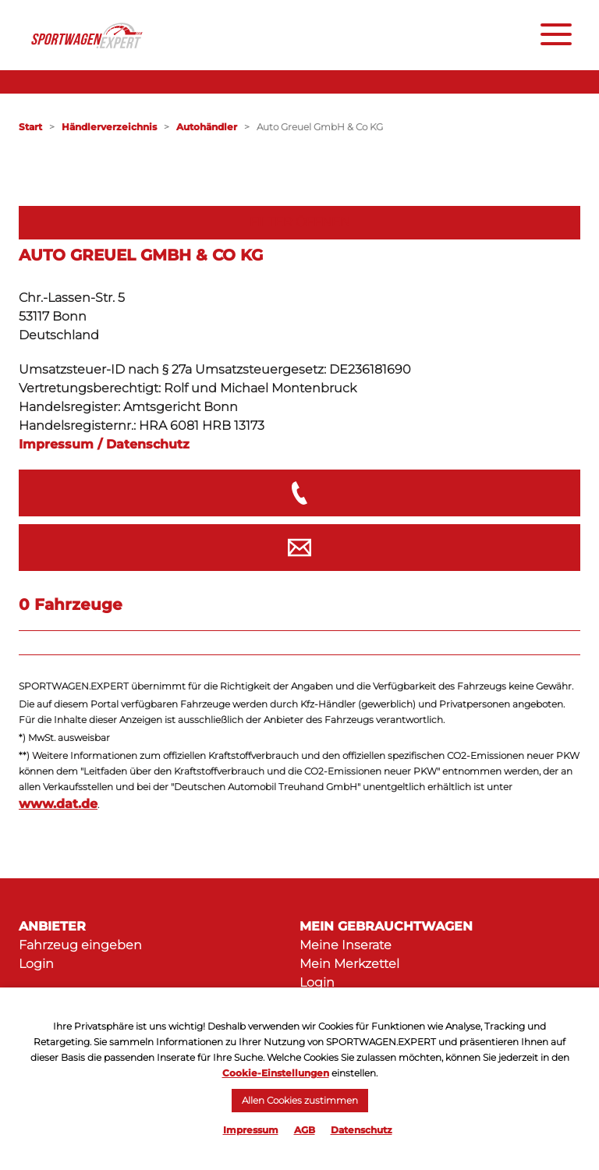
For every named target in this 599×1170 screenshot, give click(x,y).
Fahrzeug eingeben (80, 945)
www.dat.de (58, 803)
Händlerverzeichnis (109, 127)
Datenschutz (361, 1130)
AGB (304, 1130)
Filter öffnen (300, 221)
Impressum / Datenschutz (104, 444)
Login (36, 963)
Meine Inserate (346, 945)
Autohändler (206, 127)
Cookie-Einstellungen (275, 1073)
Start (30, 127)
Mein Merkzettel (349, 963)
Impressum (250, 1130)
